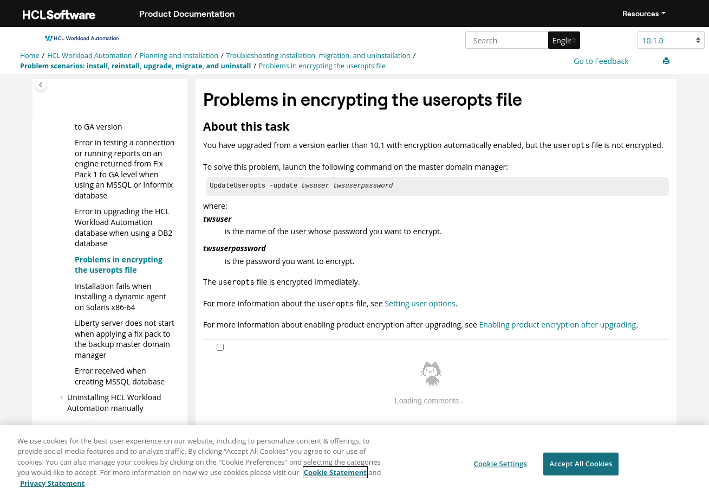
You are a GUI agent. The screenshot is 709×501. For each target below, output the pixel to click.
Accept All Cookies (580, 471)
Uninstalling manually (114, 402)
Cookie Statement (335, 480)
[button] (70, 142)
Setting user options (420, 302)
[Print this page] (667, 61)
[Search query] (521, 40)
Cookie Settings (500, 471)
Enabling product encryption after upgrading (557, 322)
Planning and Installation (179, 55)
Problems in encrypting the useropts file (322, 65)
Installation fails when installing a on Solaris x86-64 (120, 296)
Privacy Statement (52, 491)
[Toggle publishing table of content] (41, 85)
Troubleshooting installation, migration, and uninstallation (318, 55)
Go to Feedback (600, 61)
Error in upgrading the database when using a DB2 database (123, 227)
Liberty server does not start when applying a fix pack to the (124, 339)
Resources (640, 13)
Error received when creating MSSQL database (120, 376)
